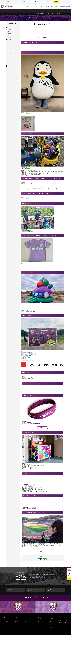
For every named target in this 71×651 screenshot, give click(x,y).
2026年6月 (10, 44)
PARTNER (33, 10)
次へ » (62, 609)
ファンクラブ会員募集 (12, 637)
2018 (9, 97)
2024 (9, 82)
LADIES (48, 10)
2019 (9, 95)
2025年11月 (10, 62)
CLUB (40, 10)
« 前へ (23, 609)
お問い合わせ (56, 6)
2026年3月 (10, 52)
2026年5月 (10, 47)
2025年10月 (10, 65)
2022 (9, 87)
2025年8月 (10, 70)
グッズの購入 (55, 637)
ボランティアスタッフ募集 (34, 637)
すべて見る (10, 29)
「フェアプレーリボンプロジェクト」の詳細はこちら (42, 201)
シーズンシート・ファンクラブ (48, 6)
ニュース (9, 32)
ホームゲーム (48, 13)
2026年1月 (10, 57)
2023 (9, 85)
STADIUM (25, 10)
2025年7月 (10, 72)
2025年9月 (10, 67)
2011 (9, 115)
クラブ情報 (40, 6)
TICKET (17, 10)
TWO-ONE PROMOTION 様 (29, 387)
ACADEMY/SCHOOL (60, 10)
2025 (9, 80)
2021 (9, 90)
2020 (9, 92)
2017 (9, 100)
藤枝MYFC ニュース (43, 13)
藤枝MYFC (37, 13)
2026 (9, 77)
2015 (9, 105)
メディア (9, 37)
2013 (9, 110)
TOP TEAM (10, 10)
